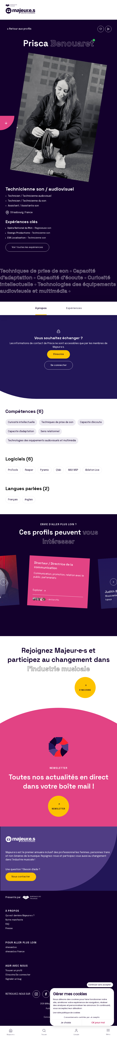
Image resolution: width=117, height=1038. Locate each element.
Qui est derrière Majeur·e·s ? (19, 916)
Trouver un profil (13, 970)
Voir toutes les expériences (27, 247)
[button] (3, 581)
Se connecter (59, 365)
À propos (41, 308)
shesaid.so (11, 947)
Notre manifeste (14, 920)
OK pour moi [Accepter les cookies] (98, 1022)
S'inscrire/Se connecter (17, 975)
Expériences (74, 308)
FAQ (7, 924)
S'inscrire (58, 354)
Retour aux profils (19, 29)
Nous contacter (21, 877)
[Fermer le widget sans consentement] (100, 984)
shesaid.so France (15, 952)
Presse (9, 928)
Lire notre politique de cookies (66, 1012)
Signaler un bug (13, 979)
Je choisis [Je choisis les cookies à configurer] (66, 1022)
